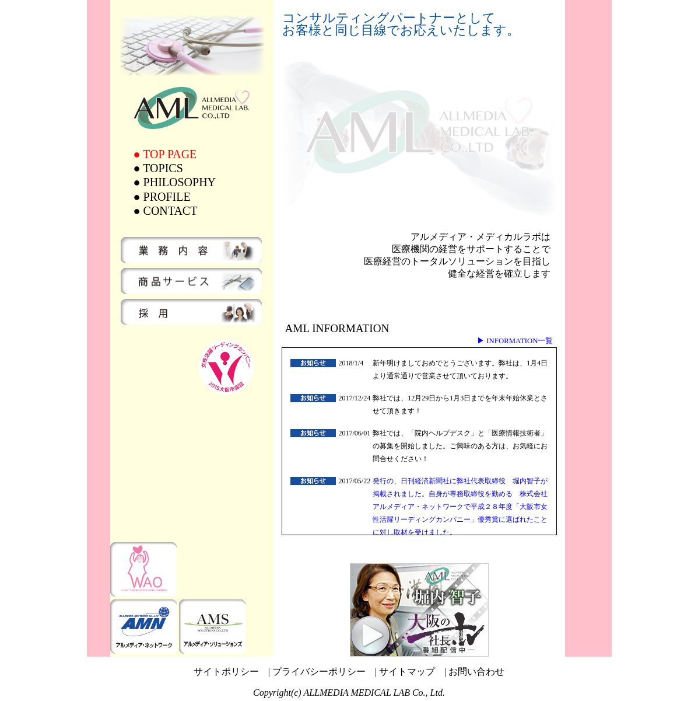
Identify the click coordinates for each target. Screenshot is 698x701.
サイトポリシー (226, 671)
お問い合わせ (476, 671)
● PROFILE (162, 196)
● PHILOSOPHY (175, 182)
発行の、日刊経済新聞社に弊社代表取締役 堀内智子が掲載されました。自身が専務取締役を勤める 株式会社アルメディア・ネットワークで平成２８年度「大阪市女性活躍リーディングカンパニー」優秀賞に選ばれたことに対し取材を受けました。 (460, 506)
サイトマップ (407, 671)
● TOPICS (158, 168)
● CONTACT (166, 210)
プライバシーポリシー (319, 671)
